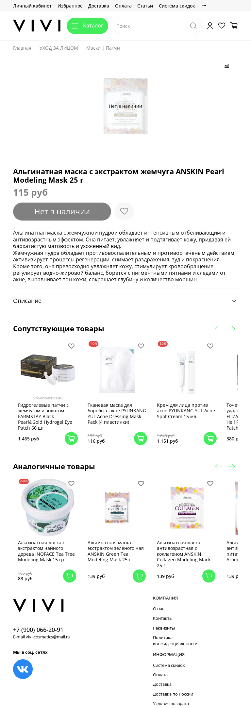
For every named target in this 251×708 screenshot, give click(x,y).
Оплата (123, 6)
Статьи (145, 6)
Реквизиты (164, 619)
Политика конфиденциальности (175, 632)
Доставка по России (173, 685)
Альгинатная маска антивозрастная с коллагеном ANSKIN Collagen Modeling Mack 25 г (183, 545)
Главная (22, 48)
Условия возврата (171, 695)
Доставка (98, 6)
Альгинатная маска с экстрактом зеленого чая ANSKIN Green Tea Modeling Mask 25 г (116, 542)
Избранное (70, 6)
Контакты (163, 610)
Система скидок (177, 6)
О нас (158, 600)
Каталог (87, 25)
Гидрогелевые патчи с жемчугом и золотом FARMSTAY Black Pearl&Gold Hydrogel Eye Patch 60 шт (53, 411)
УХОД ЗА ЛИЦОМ (59, 48)
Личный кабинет (32, 6)
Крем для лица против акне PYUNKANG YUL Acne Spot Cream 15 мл (182, 406)
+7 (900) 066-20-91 (38, 621)
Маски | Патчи (103, 48)
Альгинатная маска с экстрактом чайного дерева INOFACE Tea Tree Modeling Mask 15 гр (51, 545)
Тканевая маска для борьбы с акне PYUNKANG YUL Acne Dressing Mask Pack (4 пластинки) (115, 411)
